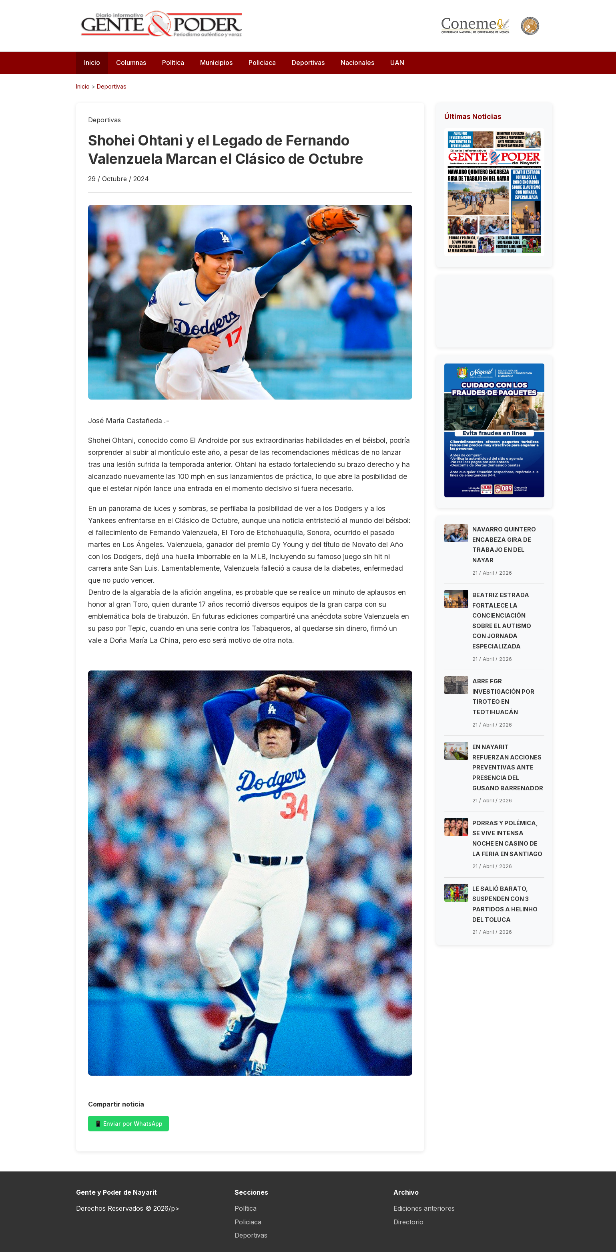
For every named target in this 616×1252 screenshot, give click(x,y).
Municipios (216, 63)
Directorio (408, 1222)
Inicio (92, 63)
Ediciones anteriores (424, 1208)
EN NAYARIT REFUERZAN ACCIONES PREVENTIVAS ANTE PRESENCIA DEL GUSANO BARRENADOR (507, 767)
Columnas (131, 63)
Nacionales (357, 63)
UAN (397, 63)
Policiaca (262, 63)
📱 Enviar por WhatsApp (128, 1123)
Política (173, 63)
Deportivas (308, 63)
